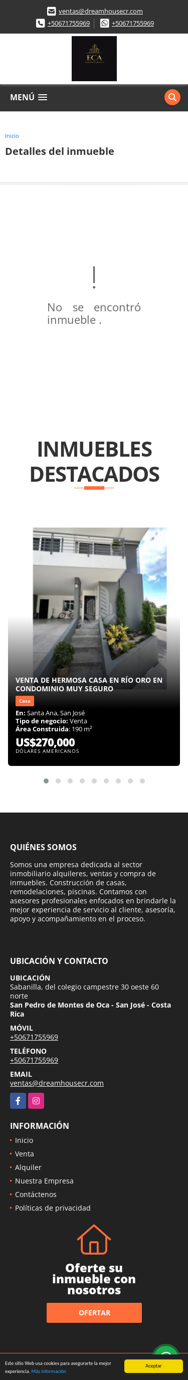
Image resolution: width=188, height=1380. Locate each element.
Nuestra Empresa (44, 1181)
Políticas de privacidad (53, 1208)
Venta (24, 1153)
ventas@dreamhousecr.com (101, 11)
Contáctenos (36, 1194)
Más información (48, 1371)
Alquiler (28, 1167)
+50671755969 (69, 23)
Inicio (12, 135)
